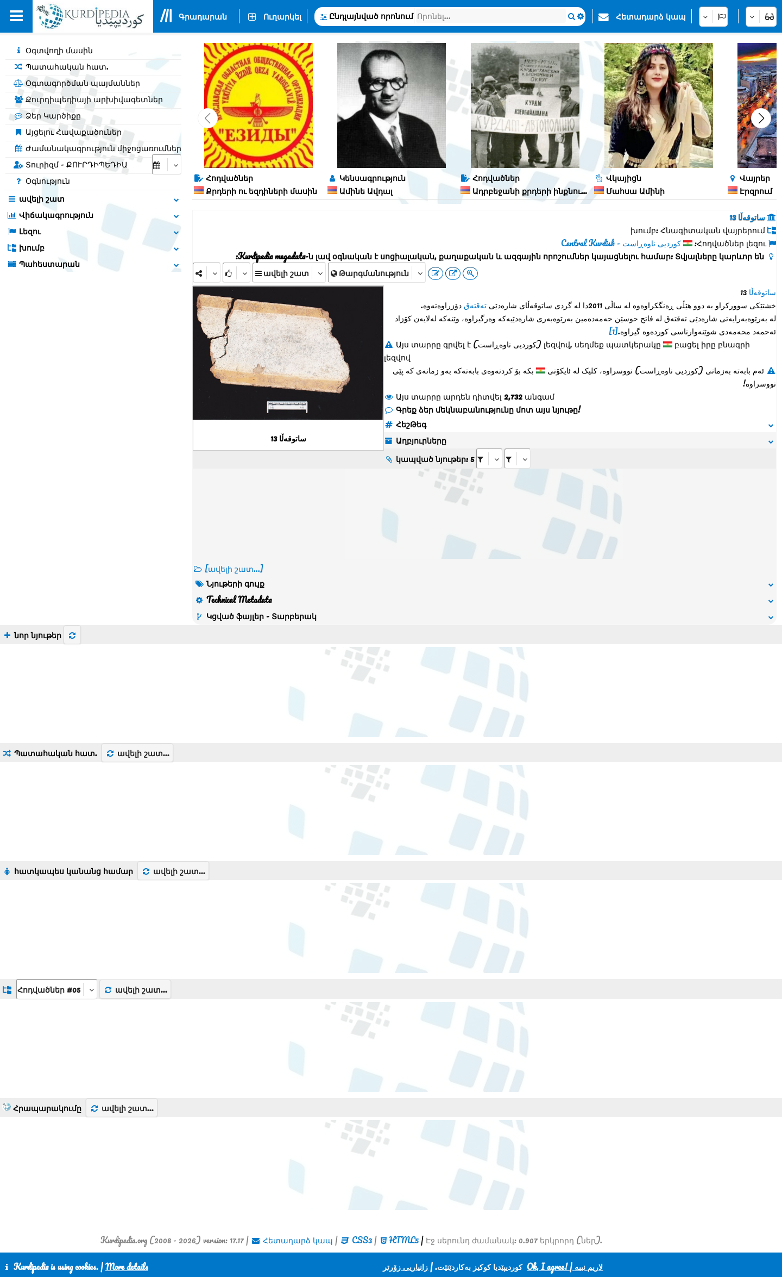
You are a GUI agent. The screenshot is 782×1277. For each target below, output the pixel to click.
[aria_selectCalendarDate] (167, 164)
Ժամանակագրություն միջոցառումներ (97, 147)
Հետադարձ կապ (651, 16)
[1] (613, 331)
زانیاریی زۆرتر (405, 1266)
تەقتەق (475, 305)
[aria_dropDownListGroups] (57, 989)
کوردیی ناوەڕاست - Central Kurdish (621, 243)
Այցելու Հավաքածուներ (68, 131)
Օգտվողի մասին (53, 50)
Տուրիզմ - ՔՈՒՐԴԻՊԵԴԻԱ (71, 164)
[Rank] (236, 272)
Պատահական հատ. (61, 66)
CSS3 (362, 1240)
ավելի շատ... (137, 752)
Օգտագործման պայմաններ (77, 82)
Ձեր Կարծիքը (47, 115)
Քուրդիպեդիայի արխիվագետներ (88, 98)
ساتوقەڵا (762, 291)
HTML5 (404, 1240)
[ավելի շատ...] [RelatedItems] (234, 568)
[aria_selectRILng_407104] (517, 458)
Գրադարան (203, 16)
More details (126, 1266)
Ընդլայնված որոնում (371, 15)
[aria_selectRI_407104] (489, 458)
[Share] (206, 272)
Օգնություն (42, 180)
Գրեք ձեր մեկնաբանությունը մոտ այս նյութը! (482, 409)
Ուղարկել (282, 16)
